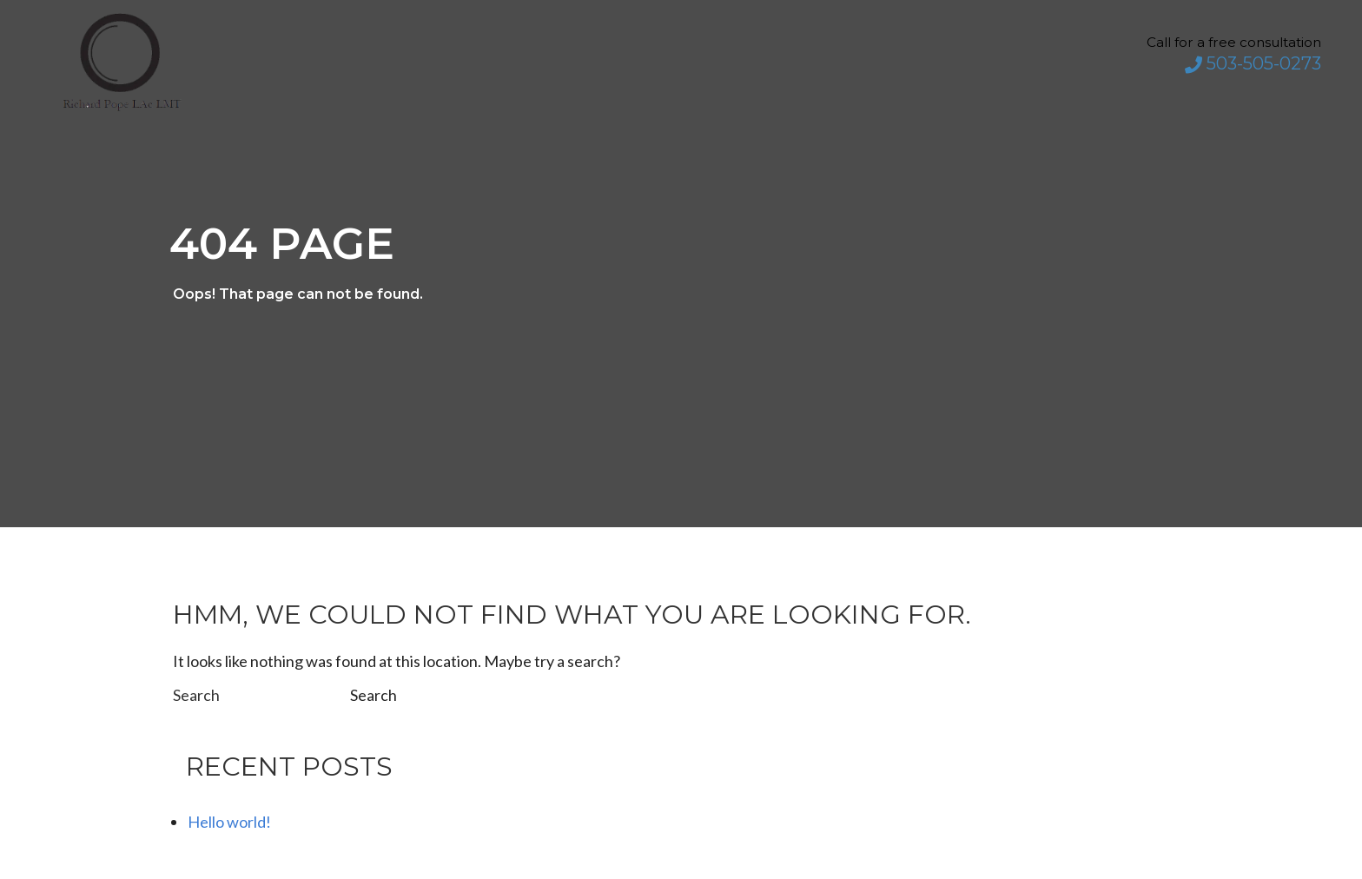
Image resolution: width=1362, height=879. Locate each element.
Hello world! (229, 821)
